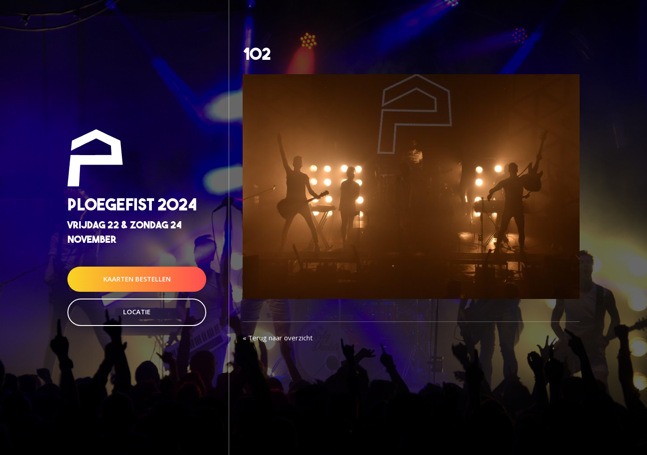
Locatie (137, 311)
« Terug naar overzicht (278, 337)
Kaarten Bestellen (137, 278)
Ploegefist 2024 (132, 205)
